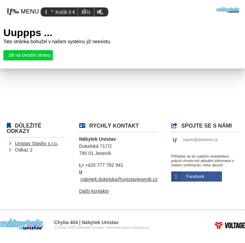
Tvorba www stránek (230, 225)
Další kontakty (94, 191)
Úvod (228, 10)
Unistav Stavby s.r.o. (36, 143)
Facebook (195, 176)
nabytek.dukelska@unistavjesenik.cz (119, 179)
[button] (100, 12)
